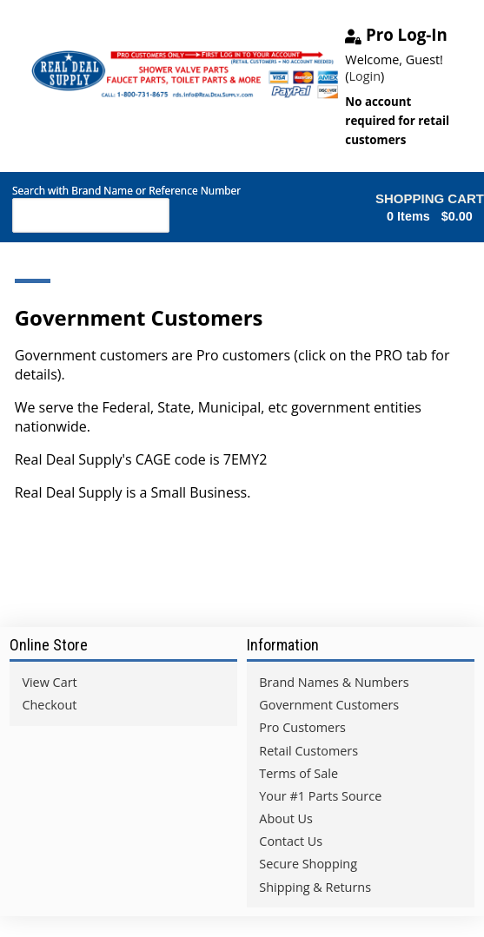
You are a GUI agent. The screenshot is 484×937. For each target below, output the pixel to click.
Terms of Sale (298, 773)
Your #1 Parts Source (320, 796)
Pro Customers (302, 727)
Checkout (49, 704)
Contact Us (290, 841)
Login (365, 76)
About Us (286, 818)
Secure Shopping (308, 863)
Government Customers (329, 704)
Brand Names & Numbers (333, 682)
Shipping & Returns (315, 887)
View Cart (49, 682)
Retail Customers (308, 750)
